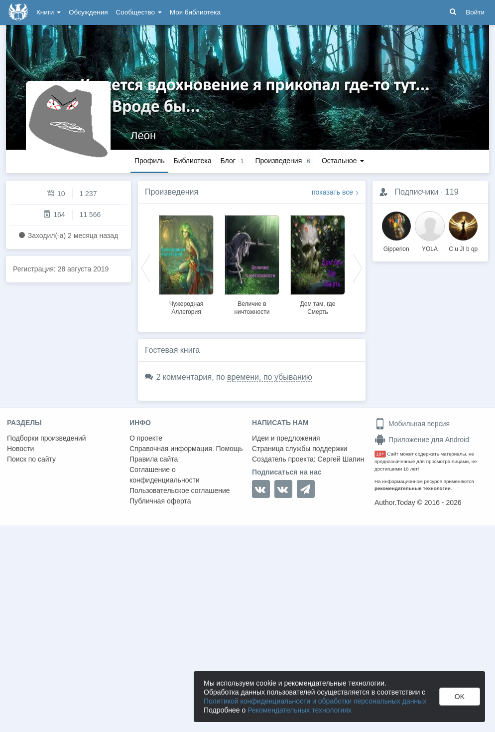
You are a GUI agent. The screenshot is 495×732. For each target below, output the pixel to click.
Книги (48, 12)
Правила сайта (153, 459)
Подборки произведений (46, 438)
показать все (332, 192)
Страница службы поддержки (299, 449)
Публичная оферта (160, 501)
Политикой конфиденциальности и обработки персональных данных (315, 701)
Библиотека (192, 161)
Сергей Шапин (340, 459)
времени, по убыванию (269, 377)
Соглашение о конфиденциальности (164, 475)
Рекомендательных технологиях (300, 710)
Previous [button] (146, 267)
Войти (475, 12)
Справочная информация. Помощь (186, 449)
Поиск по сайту (31, 459)
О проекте (145, 438)
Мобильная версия (412, 423)
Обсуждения (88, 12)
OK (460, 697)
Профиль (149, 161)
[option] (186, 263)
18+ (380, 454)
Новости (20, 449)
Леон (143, 135)
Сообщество (139, 12)
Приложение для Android (421, 439)
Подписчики (416, 192)
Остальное (343, 161)
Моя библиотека (195, 12)
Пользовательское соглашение (179, 490)
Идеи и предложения (286, 438)
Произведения (171, 192)
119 (452, 192)
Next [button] (358, 267)
